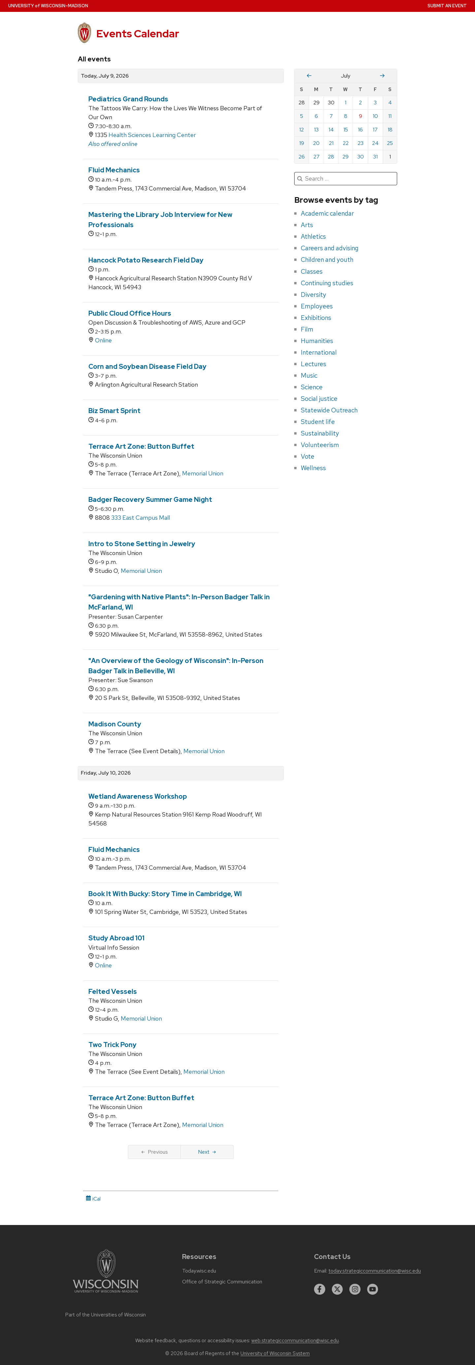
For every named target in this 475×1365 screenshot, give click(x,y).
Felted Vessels (112, 991)
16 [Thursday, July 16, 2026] (360, 129)
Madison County (114, 724)
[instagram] (355, 1289)
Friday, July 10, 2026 (106, 773)
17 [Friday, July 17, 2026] (375, 129)
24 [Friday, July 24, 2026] (375, 143)
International (319, 352)
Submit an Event (447, 6)
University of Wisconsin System (275, 1353)
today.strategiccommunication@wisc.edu (375, 1271)
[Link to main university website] (106, 1293)
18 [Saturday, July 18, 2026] (390, 129)
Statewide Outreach (329, 410)
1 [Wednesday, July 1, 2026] (345, 102)
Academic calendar (327, 213)
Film (307, 329)
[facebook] (319, 1289)
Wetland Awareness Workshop (137, 796)
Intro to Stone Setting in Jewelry (141, 544)
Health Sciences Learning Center (152, 135)
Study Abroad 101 (116, 938)
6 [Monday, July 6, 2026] (316, 116)
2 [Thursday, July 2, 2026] (360, 102)
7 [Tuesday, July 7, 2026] (331, 116)
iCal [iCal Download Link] (93, 1198)
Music (309, 375)
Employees (317, 306)
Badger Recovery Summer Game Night (150, 499)
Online (103, 340)
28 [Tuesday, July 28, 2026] (331, 156)
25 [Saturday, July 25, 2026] (390, 143)
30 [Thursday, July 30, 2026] (360, 156)
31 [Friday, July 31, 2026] (375, 156)
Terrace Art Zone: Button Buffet (141, 446)
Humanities (317, 340)
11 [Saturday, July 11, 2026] (390, 116)
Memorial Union (202, 473)
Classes (312, 271)
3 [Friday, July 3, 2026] (375, 102)
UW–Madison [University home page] (48, 6)
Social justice (319, 398)
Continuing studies (327, 283)
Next (207, 1151)
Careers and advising (330, 248)
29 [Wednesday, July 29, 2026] (345, 156)
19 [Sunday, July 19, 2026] (301, 143)
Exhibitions (316, 317)
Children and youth (327, 259)
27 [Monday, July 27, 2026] (316, 156)
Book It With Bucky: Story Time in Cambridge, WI (165, 894)
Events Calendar (137, 33)
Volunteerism (320, 444)
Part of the (105, 1315)
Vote (307, 456)
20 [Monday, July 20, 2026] (316, 143)
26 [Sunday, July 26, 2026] (302, 156)
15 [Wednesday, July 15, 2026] (345, 129)
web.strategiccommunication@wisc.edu (295, 1340)
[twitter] (337, 1289)
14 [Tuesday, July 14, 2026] (331, 129)
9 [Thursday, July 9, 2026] (360, 116)
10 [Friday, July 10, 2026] (375, 116)
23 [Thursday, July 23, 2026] (361, 143)
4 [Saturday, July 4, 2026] (390, 102)
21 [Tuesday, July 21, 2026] (331, 143)
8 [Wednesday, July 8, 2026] (345, 116)
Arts (307, 225)
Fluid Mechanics (114, 170)
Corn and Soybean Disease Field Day (147, 366)
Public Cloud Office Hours (129, 313)
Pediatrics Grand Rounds (128, 99)
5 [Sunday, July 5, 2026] (301, 116)
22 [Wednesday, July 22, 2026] (346, 143)
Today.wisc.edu (199, 1271)
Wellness (313, 468)
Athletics (313, 236)
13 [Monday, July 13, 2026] (316, 129)
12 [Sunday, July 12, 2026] (301, 129)
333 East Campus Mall (140, 517)
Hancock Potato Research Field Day (146, 260)
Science (312, 387)
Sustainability (320, 433)
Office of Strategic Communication (222, 1281)
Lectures (313, 364)
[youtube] (372, 1289)
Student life (318, 421)
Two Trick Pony (112, 1044)
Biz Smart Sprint (114, 410)
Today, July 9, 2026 (105, 76)
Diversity (313, 294)
